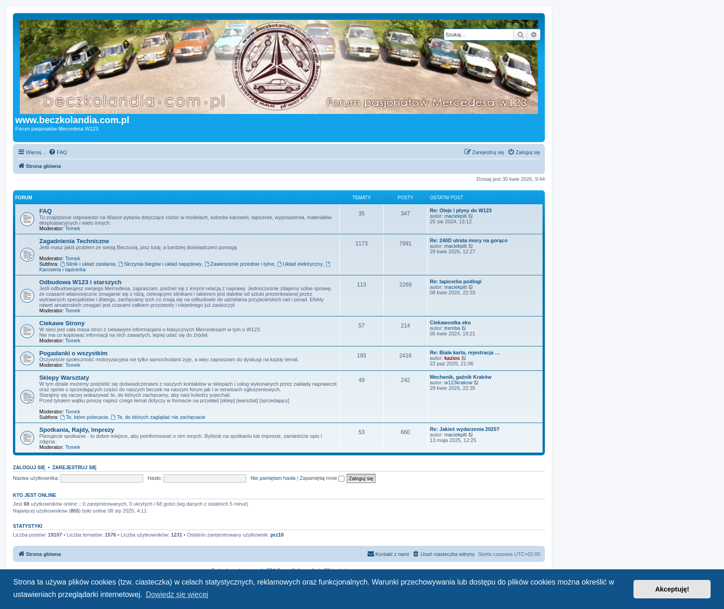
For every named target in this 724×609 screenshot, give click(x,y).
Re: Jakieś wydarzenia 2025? (465, 429)
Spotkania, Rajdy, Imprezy (76, 429)
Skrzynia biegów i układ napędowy (160, 264)
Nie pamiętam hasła (273, 478)
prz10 (277, 534)
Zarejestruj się (74, 467)
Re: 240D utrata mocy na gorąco (468, 240)
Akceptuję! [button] (672, 589)
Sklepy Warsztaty (64, 377)
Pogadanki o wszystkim (73, 353)
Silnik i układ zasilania (87, 264)
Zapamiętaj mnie (322, 478)
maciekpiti (455, 216)
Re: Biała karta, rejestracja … (465, 352)
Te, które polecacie (84, 417)
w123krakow (458, 382)
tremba (452, 328)
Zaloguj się (29, 467)
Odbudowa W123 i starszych (80, 282)
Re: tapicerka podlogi (456, 281)
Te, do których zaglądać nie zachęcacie (158, 417)
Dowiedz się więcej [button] (177, 594)
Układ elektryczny (300, 264)
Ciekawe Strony (61, 323)
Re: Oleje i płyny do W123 (461, 210)
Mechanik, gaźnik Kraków (460, 377)
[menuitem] (57, 152)
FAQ (45, 211)
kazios (452, 358)
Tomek (72, 228)
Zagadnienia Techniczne (74, 241)
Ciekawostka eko (450, 322)
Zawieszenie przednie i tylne (239, 264)
